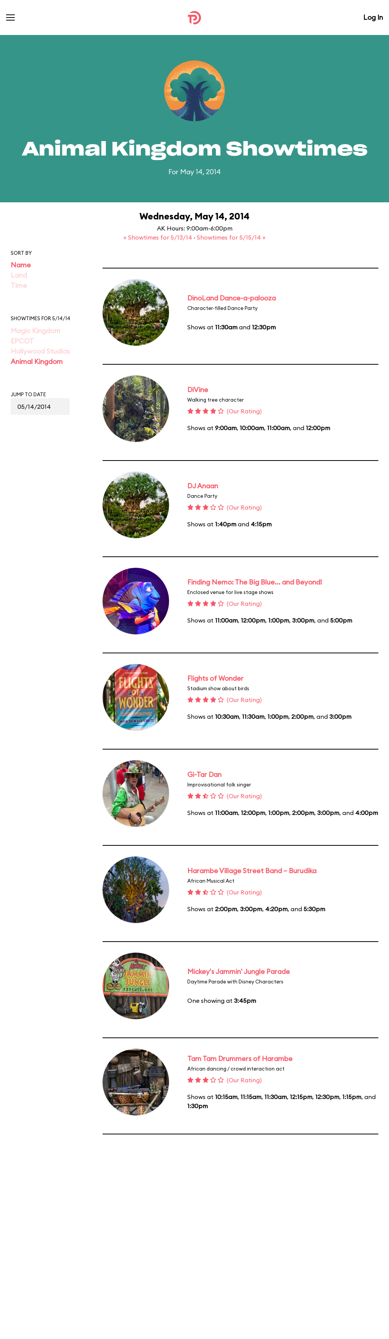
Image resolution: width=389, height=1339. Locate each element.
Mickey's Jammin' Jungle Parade (238, 971)
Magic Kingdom (35, 330)
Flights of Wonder (215, 678)
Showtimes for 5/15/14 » (231, 237)
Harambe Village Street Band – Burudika (251, 870)
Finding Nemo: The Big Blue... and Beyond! (254, 582)
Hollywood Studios (40, 351)
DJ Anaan (202, 485)
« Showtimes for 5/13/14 (158, 237)
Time (19, 285)
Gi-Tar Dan (204, 774)
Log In (373, 17)
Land (19, 275)
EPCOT (22, 341)
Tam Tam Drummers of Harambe (240, 1058)
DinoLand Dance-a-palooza (231, 298)
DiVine (197, 389)
